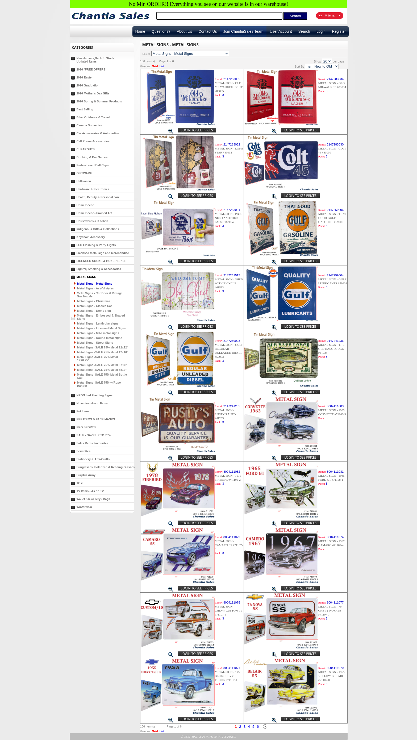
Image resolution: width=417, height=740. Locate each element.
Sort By (299, 66)
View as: (145, 66)
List (162, 66)
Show (317, 61)
